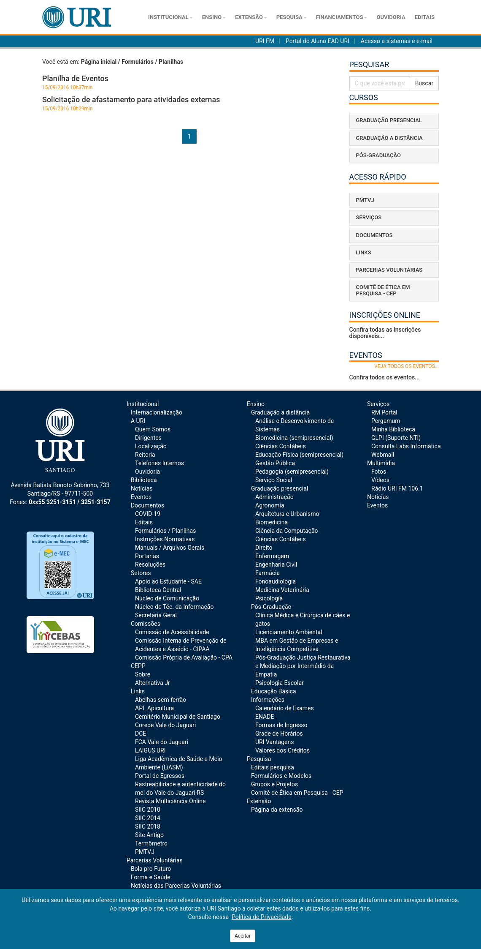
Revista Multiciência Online (170, 801)
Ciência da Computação (286, 530)
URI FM (264, 41)
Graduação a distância (280, 412)
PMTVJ (144, 851)
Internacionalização (156, 412)
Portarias (147, 556)
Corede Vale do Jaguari (165, 725)
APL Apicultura (154, 708)
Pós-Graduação (271, 606)
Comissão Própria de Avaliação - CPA (183, 657)
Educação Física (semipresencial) (299, 454)
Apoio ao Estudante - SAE (168, 581)
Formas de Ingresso (281, 725)
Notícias (142, 488)
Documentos (147, 505)
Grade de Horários (279, 733)
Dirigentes (148, 437)
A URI (138, 420)
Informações (267, 699)
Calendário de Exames (284, 708)
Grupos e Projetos (274, 784)
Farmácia (267, 573)
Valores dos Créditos (282, 750)
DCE (140, 733)
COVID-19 (147, 513)
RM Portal (384, 412)
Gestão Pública (275, 463)
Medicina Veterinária (282, 589)
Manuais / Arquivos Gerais (169, 547)
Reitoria (145, 454)
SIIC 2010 (147, 809)
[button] (394, 120)
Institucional (170, 17)
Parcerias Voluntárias (155, 860)
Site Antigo (149, 835)
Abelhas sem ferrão (160, 699)
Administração (274, 497)
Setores (141, 573)
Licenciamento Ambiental (288, 632)
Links (138, 691)
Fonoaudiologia (275, 581)
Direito (263, 547)
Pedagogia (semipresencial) (292, 471)
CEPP (138, 666)
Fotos (378, 471)
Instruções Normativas (165, 539)
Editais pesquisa (272, 767)
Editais (425, 17)
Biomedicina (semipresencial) (294, 437)
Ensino (214, 17)
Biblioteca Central (158, 589)
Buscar (424, 83)
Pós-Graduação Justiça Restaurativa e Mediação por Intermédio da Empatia (303, 666)
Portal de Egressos (159, 775)
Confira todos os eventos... (384, 377)
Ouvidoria (390, 17)
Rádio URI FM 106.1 (397, 488)
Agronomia (269, 505)
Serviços (378, 404)
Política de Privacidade (262, 917)
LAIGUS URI (150, 750)
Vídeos (380, 480)
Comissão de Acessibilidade (172, 632)
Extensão (251, 17)
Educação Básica (273, 691)
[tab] (394, 120)
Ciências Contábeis (280, 446)
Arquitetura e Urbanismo (287, 513)
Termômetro (151, 843)
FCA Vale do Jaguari (161, 742)
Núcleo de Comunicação (167, 598)
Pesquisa (291, 17)
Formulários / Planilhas (165, 530)
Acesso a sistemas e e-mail (396, 41)
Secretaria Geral (156, 615)
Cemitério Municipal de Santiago (177, 716)
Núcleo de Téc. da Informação (174, 606)
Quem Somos (152, 429)
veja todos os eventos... (406, 366)
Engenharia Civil (276, 564)
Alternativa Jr (152, 682)
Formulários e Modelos (281, 775)
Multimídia (381, 463)
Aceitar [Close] (243, 936)
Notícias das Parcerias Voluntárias (176, 885)
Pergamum (385, 420)
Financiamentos (342, 17)
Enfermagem (272, 556)
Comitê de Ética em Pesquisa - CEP (297, 792)
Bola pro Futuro (151, 868)
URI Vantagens (274, 742)
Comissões (145, 623)
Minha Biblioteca (393, 429)
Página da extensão (277, 809)
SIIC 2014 (147, 818)
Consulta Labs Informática (406, 446)
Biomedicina (271, 522)
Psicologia (269, 598)
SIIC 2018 (147, 826)
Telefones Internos (159, 463)
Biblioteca (144, 480)
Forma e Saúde (150, 877)
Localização (151, 446)
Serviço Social (273, 480)
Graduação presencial (279, 488)
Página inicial (98, 61)
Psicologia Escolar (279, 682)
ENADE (264, 716)
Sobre (142, 674)
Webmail (382, 454)
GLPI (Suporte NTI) (396, 437)
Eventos (141, 497)
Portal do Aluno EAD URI (317, 41)
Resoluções (150, 564)
